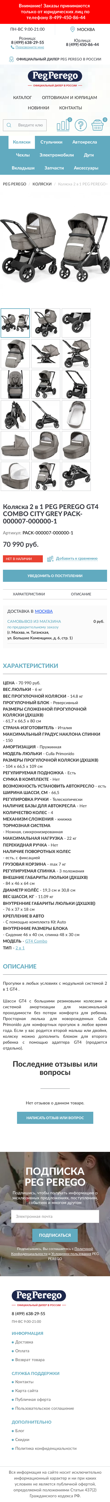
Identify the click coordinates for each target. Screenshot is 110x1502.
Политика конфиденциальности (46, 1449)
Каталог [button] (22, 98)
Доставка (24, 1342)
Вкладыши (23, 168)
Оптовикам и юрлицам (69, 98)
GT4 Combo (36, 941)
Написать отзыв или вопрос (55, 1118)
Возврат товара (30, 1360)
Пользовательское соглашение (44, 1409)
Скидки (22, 1440)
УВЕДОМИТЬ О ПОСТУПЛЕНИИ (55, 576)
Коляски (22, 142)
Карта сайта (26, 1391)
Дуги (89, 155)
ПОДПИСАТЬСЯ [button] (55, 1235)
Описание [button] (81, 594)
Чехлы (23, 155)
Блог (19, 1431)
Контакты (70, 108)
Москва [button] (44, 612)
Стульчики (51, 142)
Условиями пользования (71, 1254)
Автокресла (84, 142)
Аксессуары (86, 168)
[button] (27, 47)
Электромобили (57, 155)
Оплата (22, 1351)
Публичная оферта (33, 1400)
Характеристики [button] (29, 594)
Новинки (38, 108)
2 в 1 (20, 948)
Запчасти (54, 168)
